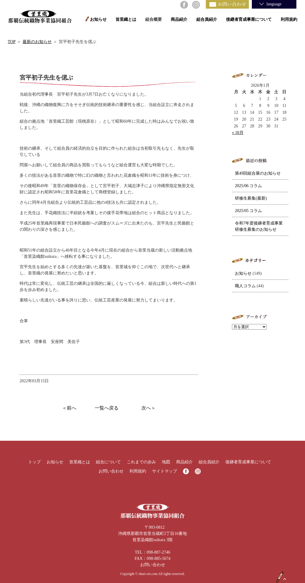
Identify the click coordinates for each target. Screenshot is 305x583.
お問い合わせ (111, 471)
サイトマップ (164, 471)
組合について (108, 462)
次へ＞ (148, 407)
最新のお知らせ (37, 42)
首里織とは (126, 19)
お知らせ (98, 19)
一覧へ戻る (106, 407)
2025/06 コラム (248, 186)
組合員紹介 (206, 19)
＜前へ (69, 407)
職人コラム (245, 286)
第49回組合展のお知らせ (258, 173)
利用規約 (289, 19)
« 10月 (238, 132)
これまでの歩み (141, 462)
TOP (11, 42)
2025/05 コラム (248, 210)
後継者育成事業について (249, 19)
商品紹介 (179, 19)
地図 (166, 462)
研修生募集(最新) (251, 198)
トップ (34, 462)
